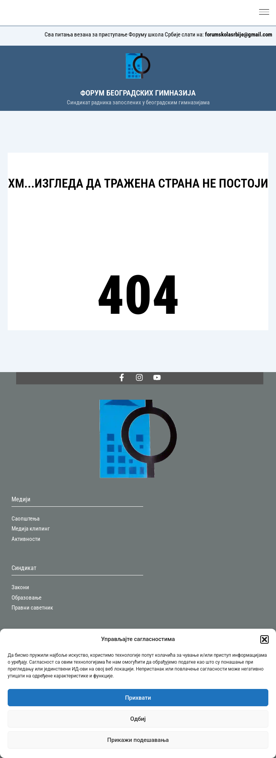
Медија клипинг (31, 528)
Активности (26, 539)
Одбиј (137, 718)
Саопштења (26, 518)
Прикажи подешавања (138, 740)
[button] (264, 639)
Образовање (26, 597)
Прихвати (138, 697)
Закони (20, 587)
